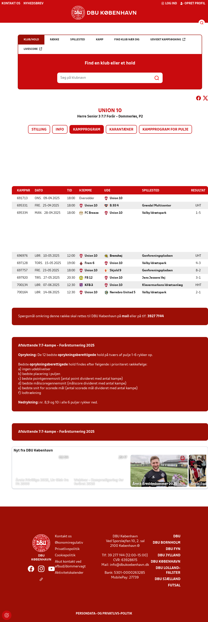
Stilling (39, 129)
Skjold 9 (115, 270)
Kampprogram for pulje (165, 129)
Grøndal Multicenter (156, 205)
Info (60, 129)
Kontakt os (11, 3)
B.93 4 (114, 205)
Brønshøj (116, 255)
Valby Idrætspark (154, 212)
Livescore (33, 48)
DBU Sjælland (167, 579)
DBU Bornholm (166, 542)
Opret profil (192, 3)
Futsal (174, 585)
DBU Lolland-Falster (168, 570)
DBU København (165, 561)
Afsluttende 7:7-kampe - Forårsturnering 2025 (56, 345)
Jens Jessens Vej (153, 277)
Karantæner (121, 129)
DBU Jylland (169, 555)
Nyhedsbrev (33, 3)
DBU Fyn (173, 549)
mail (125, 316)
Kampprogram (86, 129)
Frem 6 (89, 263)
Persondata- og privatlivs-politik (104, 613)
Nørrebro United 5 (122, 292)
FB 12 (89, 277)
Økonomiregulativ (69, 542)
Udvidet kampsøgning (167, 39)
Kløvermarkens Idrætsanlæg (162, 285)
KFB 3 (89, 285)
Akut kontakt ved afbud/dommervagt (70, 564)
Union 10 (116, 198)
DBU (176, 536)
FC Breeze (92, 212)
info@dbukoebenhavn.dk (129, 564)
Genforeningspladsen (157, 255)
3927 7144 (155, 316)
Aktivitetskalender (69, 572)
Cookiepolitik (65, 555)
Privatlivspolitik (67, 549)
